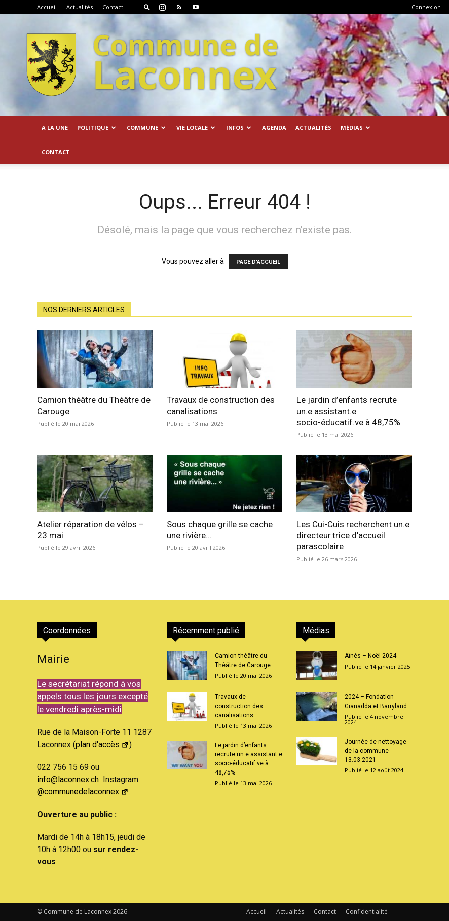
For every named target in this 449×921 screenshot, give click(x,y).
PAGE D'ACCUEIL (258, 262)
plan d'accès (102, 744)
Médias (355, 127)
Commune (146, 127)
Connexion (426, 7)
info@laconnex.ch (68, 779)
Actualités (79, 7)
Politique (96, 127)
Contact (112, 7)
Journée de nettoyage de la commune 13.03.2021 (375, 750)
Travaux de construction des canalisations (239, 706)
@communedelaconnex (83, 791)
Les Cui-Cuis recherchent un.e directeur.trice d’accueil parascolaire (352, 535)
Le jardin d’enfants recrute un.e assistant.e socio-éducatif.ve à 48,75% (348, 411)
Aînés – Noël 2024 (370, 655)
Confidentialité (367, 911)
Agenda (274, 127)
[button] (147, 7)
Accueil (47, 7)
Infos (238, 127)
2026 (120, 911)
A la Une (55, 127)
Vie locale (195, 127)
